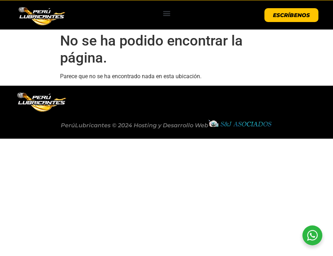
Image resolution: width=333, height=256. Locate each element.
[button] (166, 13)
